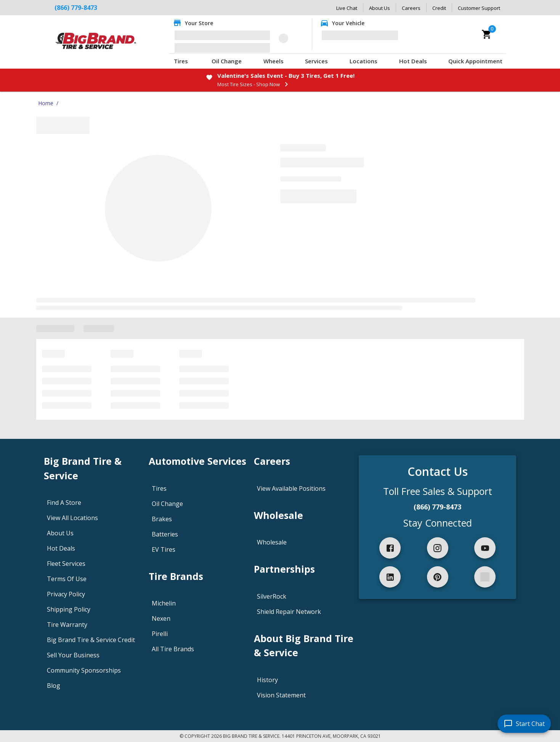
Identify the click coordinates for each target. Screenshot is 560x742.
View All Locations (72, 518)
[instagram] (437, 548)
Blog (53, 685)
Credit (439, 8)
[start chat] (524, 724)
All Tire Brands (173, 649)
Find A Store (64, 502)
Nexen (161, 618)
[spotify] (485, 577)
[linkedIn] (390, 577)
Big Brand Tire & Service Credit (91, 640)
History (267, 680)
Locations (363, 61)
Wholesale (272, 542)
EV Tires (163, 549)
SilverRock (271, 596)
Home (45, 103)
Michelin (164, 603)
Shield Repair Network (289, 611)
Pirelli (160, 634)
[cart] (486, 34)
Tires (181, 61)
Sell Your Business (73, 655)
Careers (411, 8)
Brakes (162, 519)
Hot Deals (413, 61)
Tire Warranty (67, 624)
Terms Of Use (67, 579)
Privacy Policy (66, 594)
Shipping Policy (68, 609)
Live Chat (346, 8)
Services (316, 61)
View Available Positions (291, 488)
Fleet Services (66, 563)
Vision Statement (281, 695)
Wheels (273, 61)
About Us (379, 8)
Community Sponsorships (84, 670)
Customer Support (479, 8)
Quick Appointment (475, 61)
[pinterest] (437, 577)
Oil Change (227, 61)
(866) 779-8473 (76, 7)
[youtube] (485, 548)
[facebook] (390, 548)
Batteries (165, 534)
